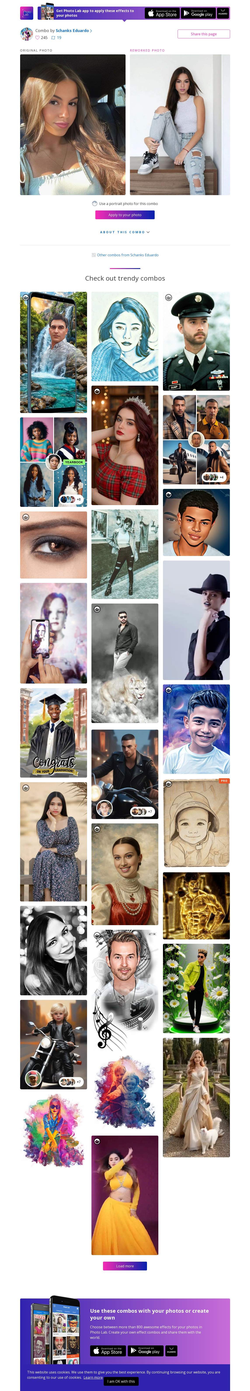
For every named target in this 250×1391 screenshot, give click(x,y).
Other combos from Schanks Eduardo (125, 255)
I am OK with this (121, 1381)
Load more (125, 1266)
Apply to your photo (125, 214)
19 (56, 37)
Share (204, 34)
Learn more (93, 1377)
